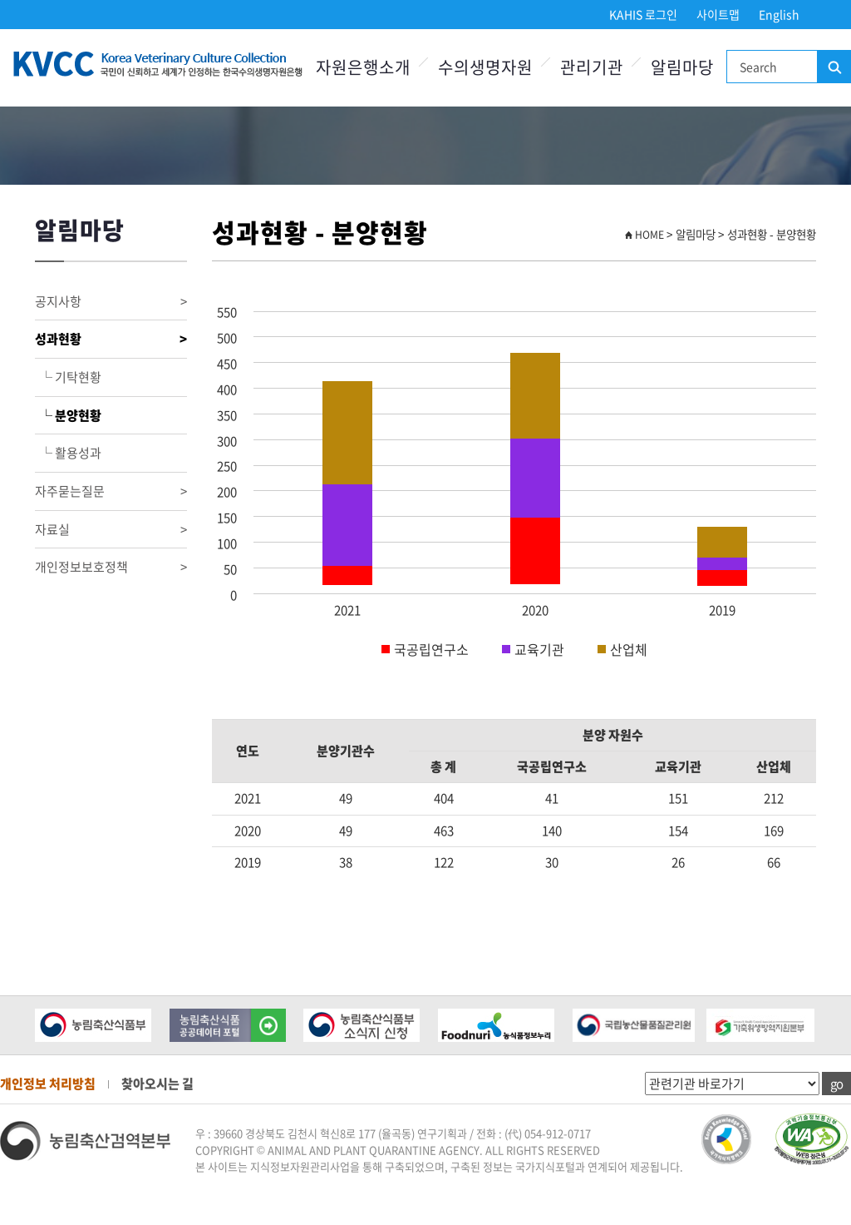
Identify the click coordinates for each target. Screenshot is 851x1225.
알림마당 (682, 67)
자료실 (111, 529)
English (779, 14)
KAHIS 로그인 (643, 14)
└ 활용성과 (68, 453)
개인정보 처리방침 (48, 1083)
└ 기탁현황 (68, 377)
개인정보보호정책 (111, 567)
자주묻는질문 (111, 491)
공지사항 (111, 301)
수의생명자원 (485, 67)
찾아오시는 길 (157, 1083)
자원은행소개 (363, 67)
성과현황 (111, 339)
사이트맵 (718, 14)
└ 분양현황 (68, 415)
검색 (833, 67)
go (836, 1083)
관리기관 (591, 67)
